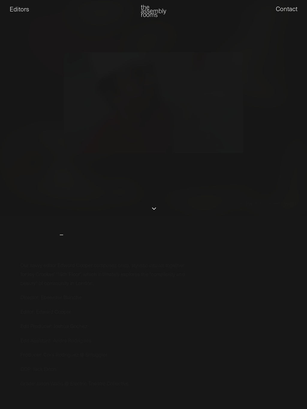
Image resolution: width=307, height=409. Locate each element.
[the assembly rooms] (153, 15)
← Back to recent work (267, 223)
